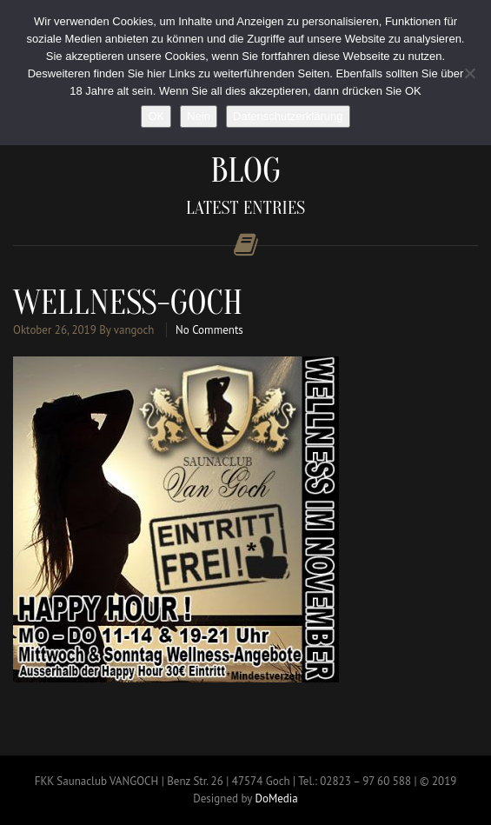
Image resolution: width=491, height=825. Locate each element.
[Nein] (469, 73)
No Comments (209, 330)
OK (156, 116)
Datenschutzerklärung (287, 116)
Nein (198, 116)
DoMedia (276, 798)
